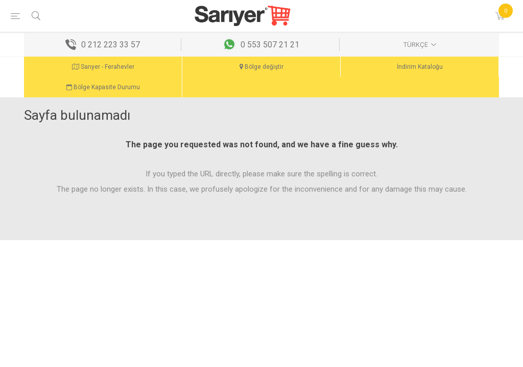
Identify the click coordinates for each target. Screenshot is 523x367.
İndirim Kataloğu (420, 66)
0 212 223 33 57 (110, 44)
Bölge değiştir (261, 66)
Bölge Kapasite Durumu (103, 87)
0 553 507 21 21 (270, 44)
